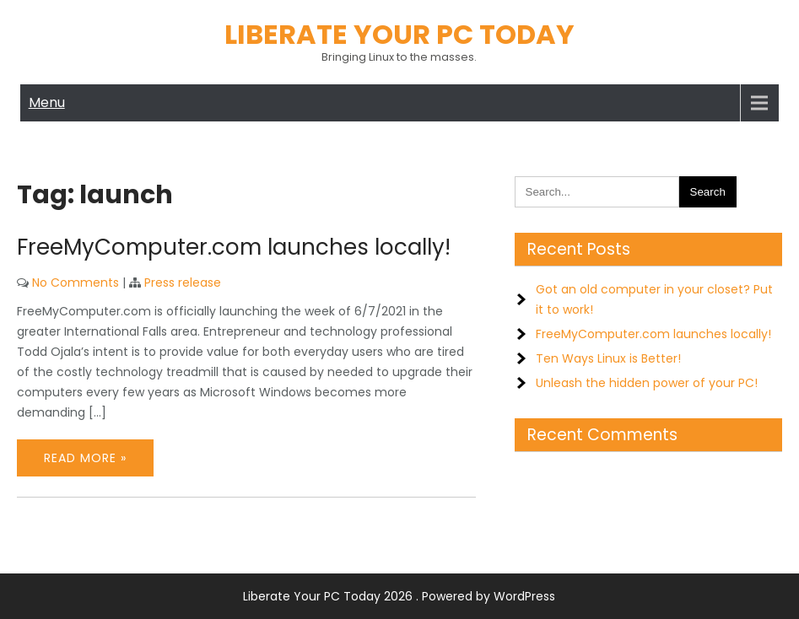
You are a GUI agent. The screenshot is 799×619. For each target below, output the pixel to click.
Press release (182, 282)
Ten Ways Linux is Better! (608, 358)
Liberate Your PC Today (399, 34)
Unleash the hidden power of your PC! (647, 382)
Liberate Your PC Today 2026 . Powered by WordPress (399, 596)
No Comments (75, 282)
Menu (47, 102)
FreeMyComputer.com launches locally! (234, 247)
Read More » (85, 457)
